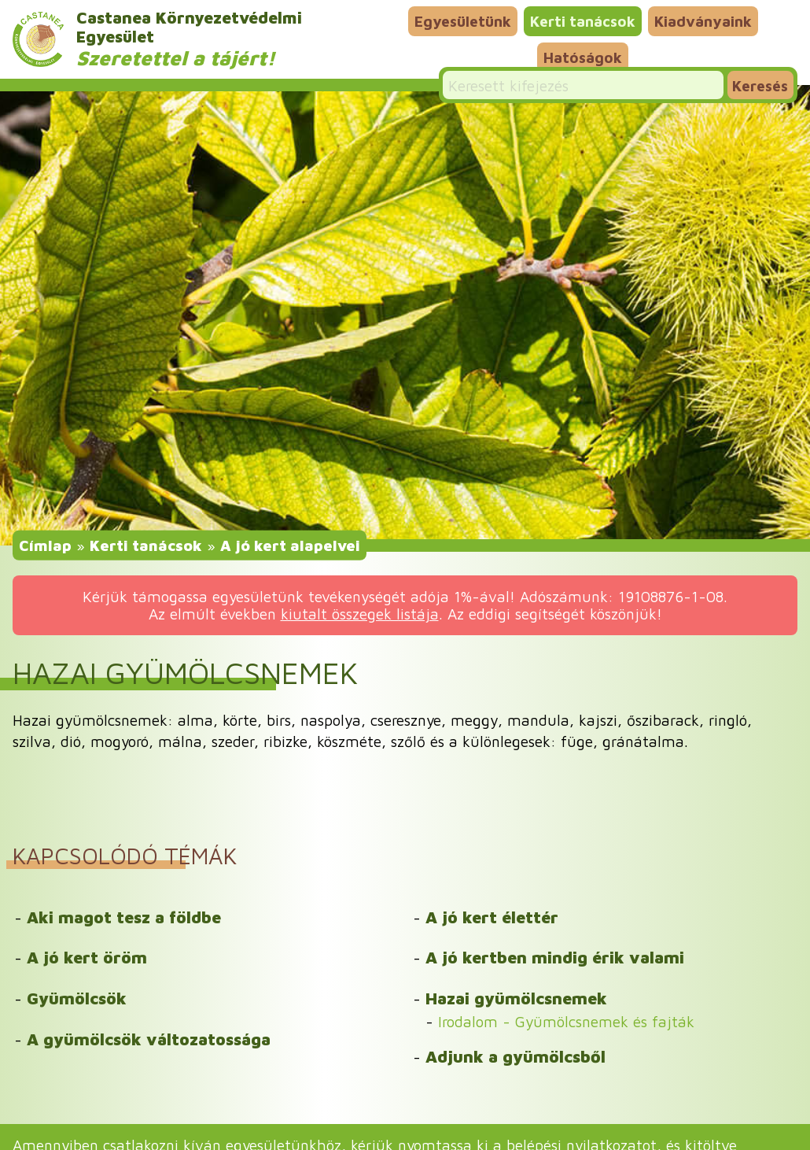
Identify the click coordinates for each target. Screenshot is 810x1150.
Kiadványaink (703, 21)
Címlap (45, 544)
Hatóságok (582, 57)
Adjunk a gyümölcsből (515, 1056)
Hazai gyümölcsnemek (516, 998)
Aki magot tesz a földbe (124, 917)
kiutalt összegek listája (360, 614)
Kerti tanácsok (582, 21)
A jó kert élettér (491, 917)
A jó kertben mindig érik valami (554, 957)
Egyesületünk (462, 21)
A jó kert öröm (87, 957)
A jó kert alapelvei (290, 544)
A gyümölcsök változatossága (149, 1039)
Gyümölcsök (77, 998)
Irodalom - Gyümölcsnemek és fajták (566, 1021)
